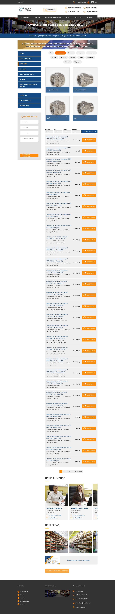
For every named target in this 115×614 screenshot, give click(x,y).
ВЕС (55, 129)
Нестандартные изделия (53, 17)
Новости (22, 598)
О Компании (25, 17)
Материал (48, 129)
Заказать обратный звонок (57, 571)
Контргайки (91, 53)
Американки (60, 53)
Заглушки (81, 53)
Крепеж (22, 79)
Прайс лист (24, 95)
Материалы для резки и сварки (28, 85)
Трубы (22, 54)
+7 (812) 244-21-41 (55, 516)
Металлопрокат (25, 59)
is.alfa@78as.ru (53, 519)
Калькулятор (24, 106)
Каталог (37, 17)
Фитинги (23, 64)
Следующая (78, 472)
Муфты (54, 57)
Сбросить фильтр (89, 132)
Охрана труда (24, 601)
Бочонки (71, 53)
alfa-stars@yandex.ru (74, 7)
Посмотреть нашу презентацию (78, 561)
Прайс (68, 17)
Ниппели (63, 57)
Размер (74, 129)
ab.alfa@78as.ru (78, 519)
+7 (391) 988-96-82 (91, 12)
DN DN (65, 129)
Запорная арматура (27, 74)
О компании (24, 592)
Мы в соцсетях (79, 607)
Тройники (90, 57)
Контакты (90, 17)
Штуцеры (77, 62)
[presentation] (34, 148)
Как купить (78, 17)
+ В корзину (89, 141)
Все (51, 53)
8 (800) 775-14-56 (91, 7)
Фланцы (23, 69)
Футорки (67, 62)
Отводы (72, 57)
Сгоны (81, 57)
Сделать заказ (25, 101)
